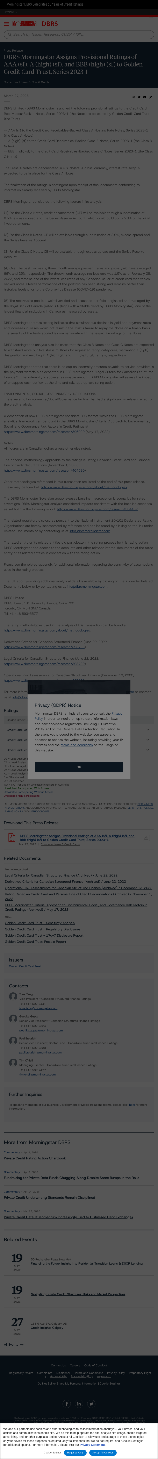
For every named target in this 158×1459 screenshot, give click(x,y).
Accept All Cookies (103, 1452)
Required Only (75, 1452)
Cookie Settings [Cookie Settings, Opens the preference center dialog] (53, 1452)
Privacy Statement (92, 1444)
